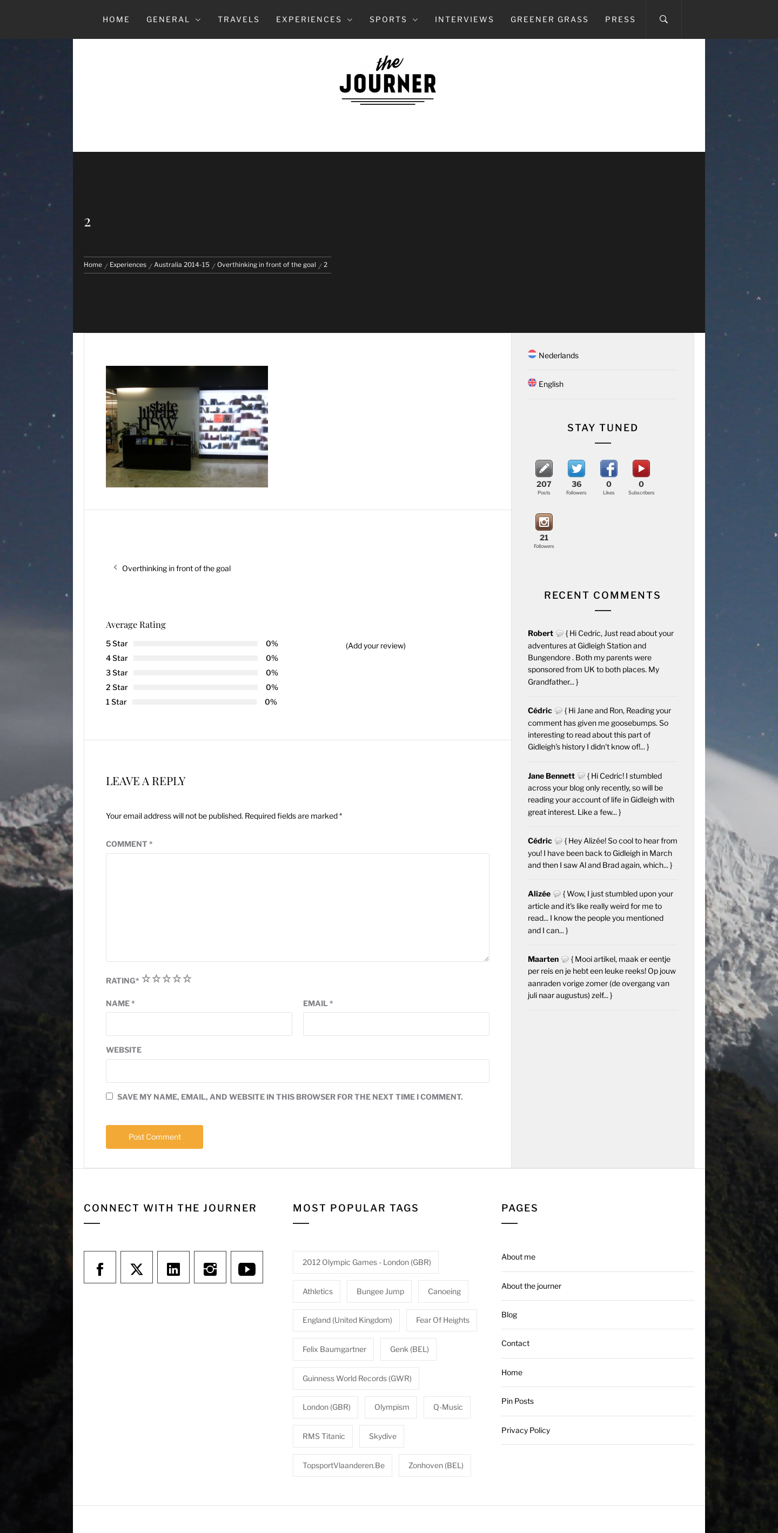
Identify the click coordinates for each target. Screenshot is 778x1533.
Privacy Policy (525, 1430)
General (174, 19)
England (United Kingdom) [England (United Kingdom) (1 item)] (347, 1319)
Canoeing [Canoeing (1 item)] (444, 1291)
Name (120, 1003)
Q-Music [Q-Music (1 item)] (448, 1406)
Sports (394, 19)
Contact (515, 1343)
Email (318, 1003)
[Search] (664, 19)
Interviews (464, 19)
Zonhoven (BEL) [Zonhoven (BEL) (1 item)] (436, 1465)
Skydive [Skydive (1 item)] (383, 1436)
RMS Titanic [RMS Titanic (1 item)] (324, 1436)
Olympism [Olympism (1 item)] (392, 1406)
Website (124, 1049)
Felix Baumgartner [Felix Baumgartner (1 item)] (334, 1349)
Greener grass (550, 19)
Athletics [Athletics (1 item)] (318, 1291)
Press (620, 19)
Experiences (314, 19)
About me (518, 1256)
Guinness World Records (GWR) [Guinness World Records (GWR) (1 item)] (357, 1378)
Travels (239, 19)
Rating (122, 980)
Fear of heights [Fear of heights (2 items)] (443, 1319)
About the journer (531, 1285)
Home (116, 19)
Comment (129, 843)
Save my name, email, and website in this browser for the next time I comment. (290, 1096)
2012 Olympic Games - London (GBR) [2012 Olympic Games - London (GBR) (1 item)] (367, 1262)
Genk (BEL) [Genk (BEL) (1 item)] (409, 1349)
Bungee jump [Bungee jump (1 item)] (380, 1291)
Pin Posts (517, 1400)
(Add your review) (376, 645)
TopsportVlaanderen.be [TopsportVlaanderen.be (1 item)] (344, 1465)
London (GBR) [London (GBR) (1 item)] (327, 1406)
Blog (509, 1314)
